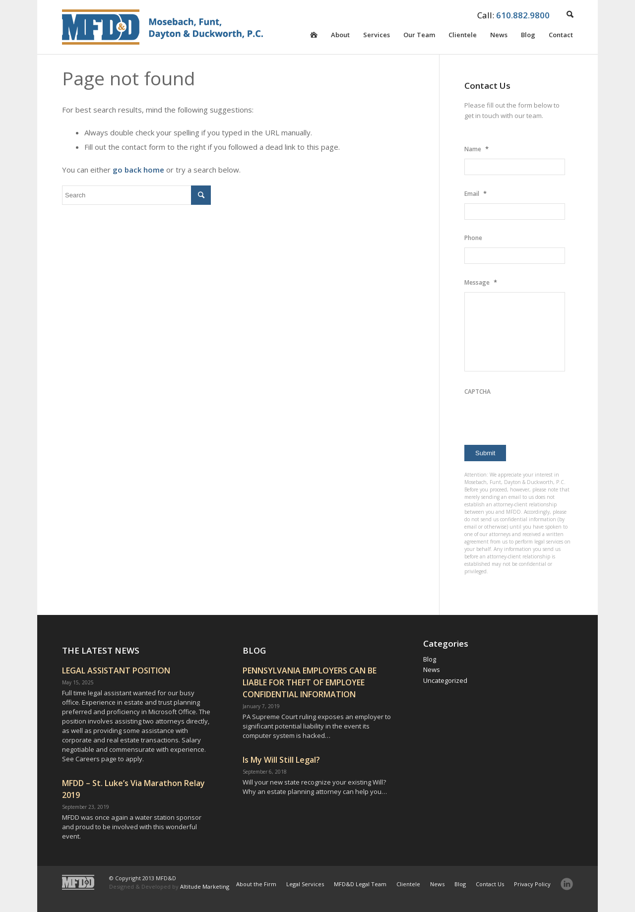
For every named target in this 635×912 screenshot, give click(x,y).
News (499, 36)
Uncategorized (445, 680)
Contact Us (490, 884)
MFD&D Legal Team (360, 884)
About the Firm (256, 884)
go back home (138, 170)
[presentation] (539, 420)
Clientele (462, 36)
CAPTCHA (477, 391)
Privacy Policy (532, 884)
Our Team (419, 36)
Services (376, 36)
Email (475, 193)
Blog (528, 36)
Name (476, 148)
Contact (561, 36)
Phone (473, 238)
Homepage (314, 42)
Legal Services (305, 884)
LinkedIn (567, 884)
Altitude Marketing (204, 886)
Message (480, 282)
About (340, 36)
